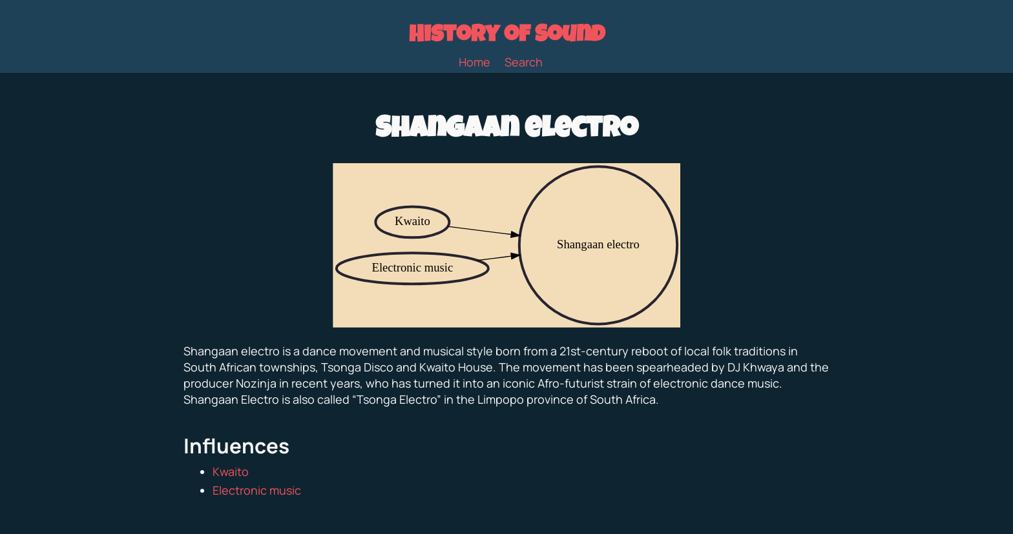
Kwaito (231, 471)
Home (474, 62)
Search (524, 62)
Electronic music (257, 490)
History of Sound (507, 36)
